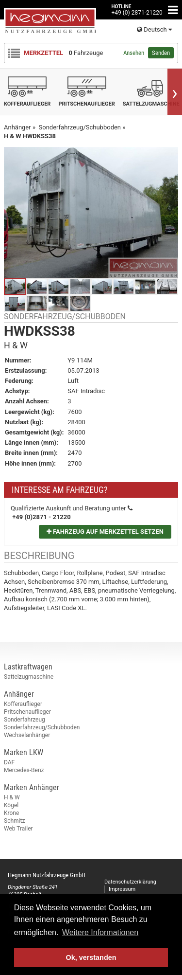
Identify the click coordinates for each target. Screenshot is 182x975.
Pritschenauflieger (27, 711)
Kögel (11, 805)
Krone (11, 813)
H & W (12, 797)
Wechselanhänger (27, 735)
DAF (9, 762)
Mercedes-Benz (24, 770)
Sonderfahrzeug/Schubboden (42, 727)
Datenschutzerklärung (130, 882)
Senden (161, 52)
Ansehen (133, 52)
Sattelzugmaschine (28, 676)
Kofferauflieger (23, 704)
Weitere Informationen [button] (100, 932)
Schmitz (14, 820)
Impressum (122, 889)
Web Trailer (18, 828)
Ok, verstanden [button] (91, 957)
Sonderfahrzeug (24, 719)
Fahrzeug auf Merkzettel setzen (105, 531)
